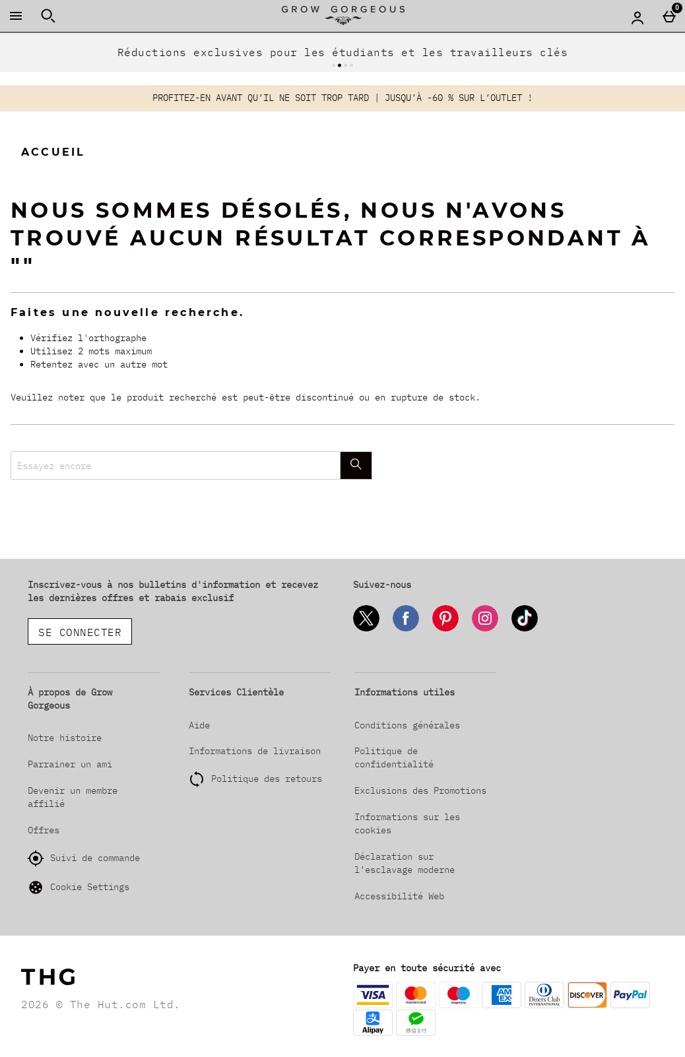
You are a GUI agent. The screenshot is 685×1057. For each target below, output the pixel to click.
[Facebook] (406, 629)
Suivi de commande (84, 858)
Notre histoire (65, 738)
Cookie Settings (78, 887)
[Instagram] (485, 629)
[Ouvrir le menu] (16, 16)
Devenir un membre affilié (72, 797)
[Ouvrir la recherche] (48, 16)
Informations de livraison (255, 751)
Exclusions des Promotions (420, 790)
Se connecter (79, 632)
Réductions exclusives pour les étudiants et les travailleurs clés (342, 52)
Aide (199, 725)
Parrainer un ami (70, 764)
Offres (43, 830)
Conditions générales (407, 725)
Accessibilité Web (399, 896)
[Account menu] (637, 17)
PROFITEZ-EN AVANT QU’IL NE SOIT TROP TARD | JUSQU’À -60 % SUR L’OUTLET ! (342, 98)
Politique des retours (266, 779)
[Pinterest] (445, 629)
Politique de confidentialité (394, 757)
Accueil (53, 152)
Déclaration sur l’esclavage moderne (404, 863)
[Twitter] (366, 629)
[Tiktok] (524, 629)
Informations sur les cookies (407, 823)
